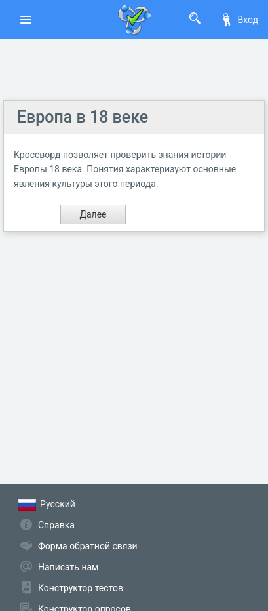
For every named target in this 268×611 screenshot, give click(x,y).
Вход (239, 19)
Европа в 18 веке (82, 117)
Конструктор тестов (80, 588)
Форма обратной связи (88, 546)
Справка (56, 525)
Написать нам (68, 567)
